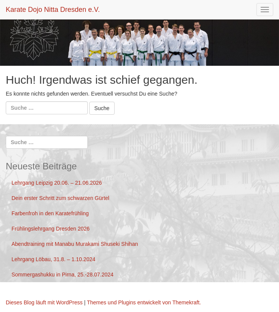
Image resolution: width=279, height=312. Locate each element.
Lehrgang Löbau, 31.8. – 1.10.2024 (53, 259)
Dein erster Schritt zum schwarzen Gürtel (60, 198)
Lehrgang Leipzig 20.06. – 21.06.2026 (56, 183)
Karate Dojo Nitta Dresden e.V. (53, 9)
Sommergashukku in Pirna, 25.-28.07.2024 (62, 274)
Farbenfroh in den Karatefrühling (50, 213)
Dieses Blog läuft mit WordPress (44, 302)
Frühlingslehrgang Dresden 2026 (50, 229)
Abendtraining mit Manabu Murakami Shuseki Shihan (74, 244)
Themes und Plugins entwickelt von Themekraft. (144, 302)
